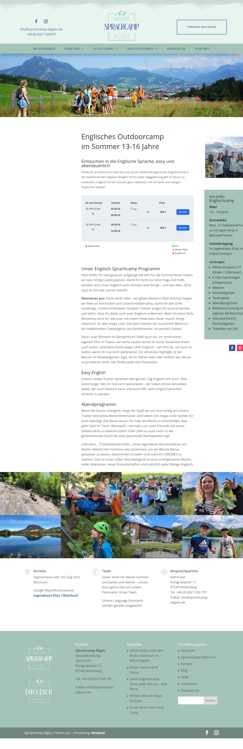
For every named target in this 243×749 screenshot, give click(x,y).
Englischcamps (141, 49)
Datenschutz (190, 690)
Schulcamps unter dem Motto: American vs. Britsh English (147, 655)
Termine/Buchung (202, 27)
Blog (184, 670)
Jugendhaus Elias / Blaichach (56, 595)
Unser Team (128, 592)
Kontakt (202, 49)
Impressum (189, 683)
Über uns (72, 49)
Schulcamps (103, 49)
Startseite (188, 650)
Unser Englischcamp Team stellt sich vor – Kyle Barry (148, 684)
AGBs (185, 677)
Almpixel (98, 733)
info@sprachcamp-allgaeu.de (41, 29)
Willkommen (44, 49)
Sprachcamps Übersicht (198, 657)
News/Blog (176, 49)
